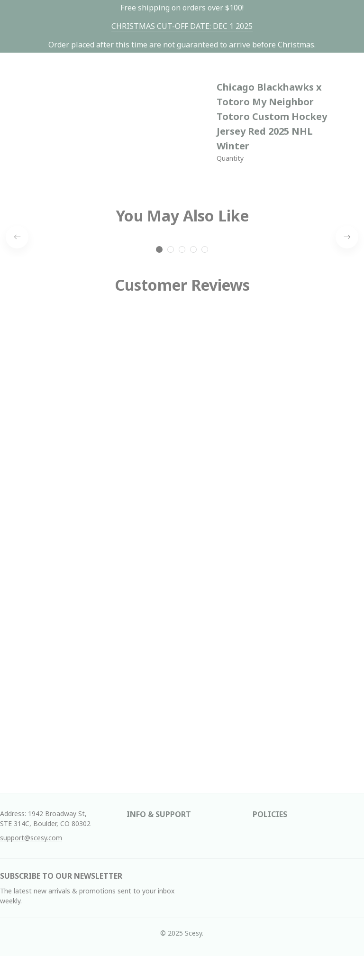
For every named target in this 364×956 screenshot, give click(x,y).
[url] (182, 26)
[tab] (159, 249)
